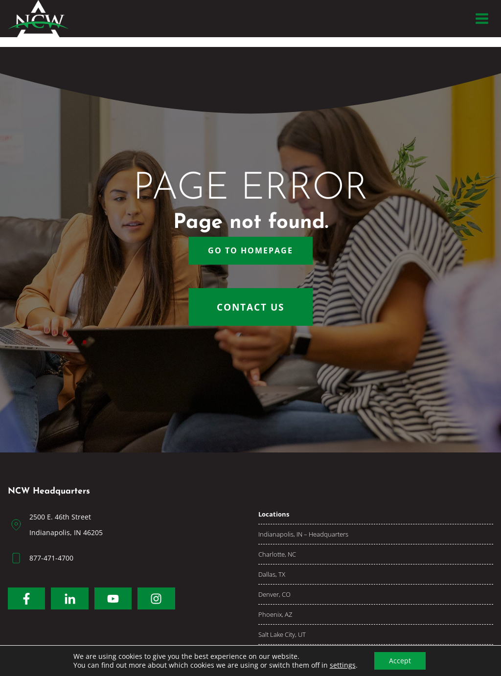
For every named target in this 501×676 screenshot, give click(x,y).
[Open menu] (481, 18)
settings (343, 665)
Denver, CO (274, 594)
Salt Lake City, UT (282, 634)
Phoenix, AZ (275, 614)
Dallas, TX (271, 574)
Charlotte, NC (277, 554)
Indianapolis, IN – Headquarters (303, 534)
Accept (400, 660)
